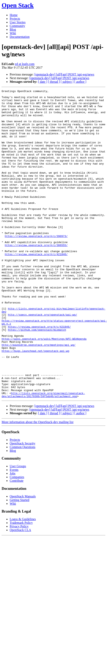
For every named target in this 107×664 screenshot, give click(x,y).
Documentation (20, 36)
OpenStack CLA (20, 591)
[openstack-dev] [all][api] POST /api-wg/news (64, 74)
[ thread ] (54, 81)
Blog (13, 29)
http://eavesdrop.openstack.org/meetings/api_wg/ (39, 396)
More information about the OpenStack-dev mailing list (37, 483)
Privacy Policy (19, 588)
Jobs (12, 535)
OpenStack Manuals (23, 558)
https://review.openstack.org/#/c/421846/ (36, 287)
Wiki (13, 33)
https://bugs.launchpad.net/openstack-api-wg (35, 403)
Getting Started (19, 561)
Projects (15, 18)
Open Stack (18, 5)
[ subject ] (67, 81)
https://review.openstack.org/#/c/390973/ (36, 265)
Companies (17, 538)
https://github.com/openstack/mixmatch (37, 378)
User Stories (18, 22)
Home (14, 15)
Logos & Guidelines (23, 580)
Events (14, 531)
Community (17, 26)
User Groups (18, 527)
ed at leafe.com (24, 64)
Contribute (16, 542)
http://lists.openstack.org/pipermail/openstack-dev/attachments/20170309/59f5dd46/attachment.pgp (43, 456)
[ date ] (42, 81)
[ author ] (80, 81)
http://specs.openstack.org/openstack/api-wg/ (42, 360)
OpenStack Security (22, 505)
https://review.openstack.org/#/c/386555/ (36, 276)
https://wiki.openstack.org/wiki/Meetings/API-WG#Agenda (44, 389)
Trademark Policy (21, 584)
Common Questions (22, 508)
